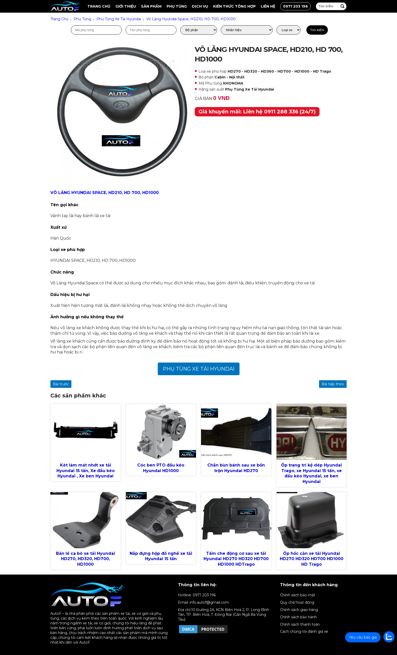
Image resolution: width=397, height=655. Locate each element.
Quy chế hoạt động (297, 602)
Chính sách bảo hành (298, 617)
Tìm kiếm (317, 30)
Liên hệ (268, 6)
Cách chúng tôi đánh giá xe (304, 631)
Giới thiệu (125, 6)
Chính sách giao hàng (299, 609)
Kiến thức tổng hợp (234, 6)
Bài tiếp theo (333, 384)
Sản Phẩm (151, 6)
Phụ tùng (177, 6)
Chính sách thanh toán (300, 624)
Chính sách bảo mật (297, 595)
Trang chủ (98, 6)
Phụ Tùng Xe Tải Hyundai (198, 369)
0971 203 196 (295, 6)
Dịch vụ (200, 6)
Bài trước (61, 384)
